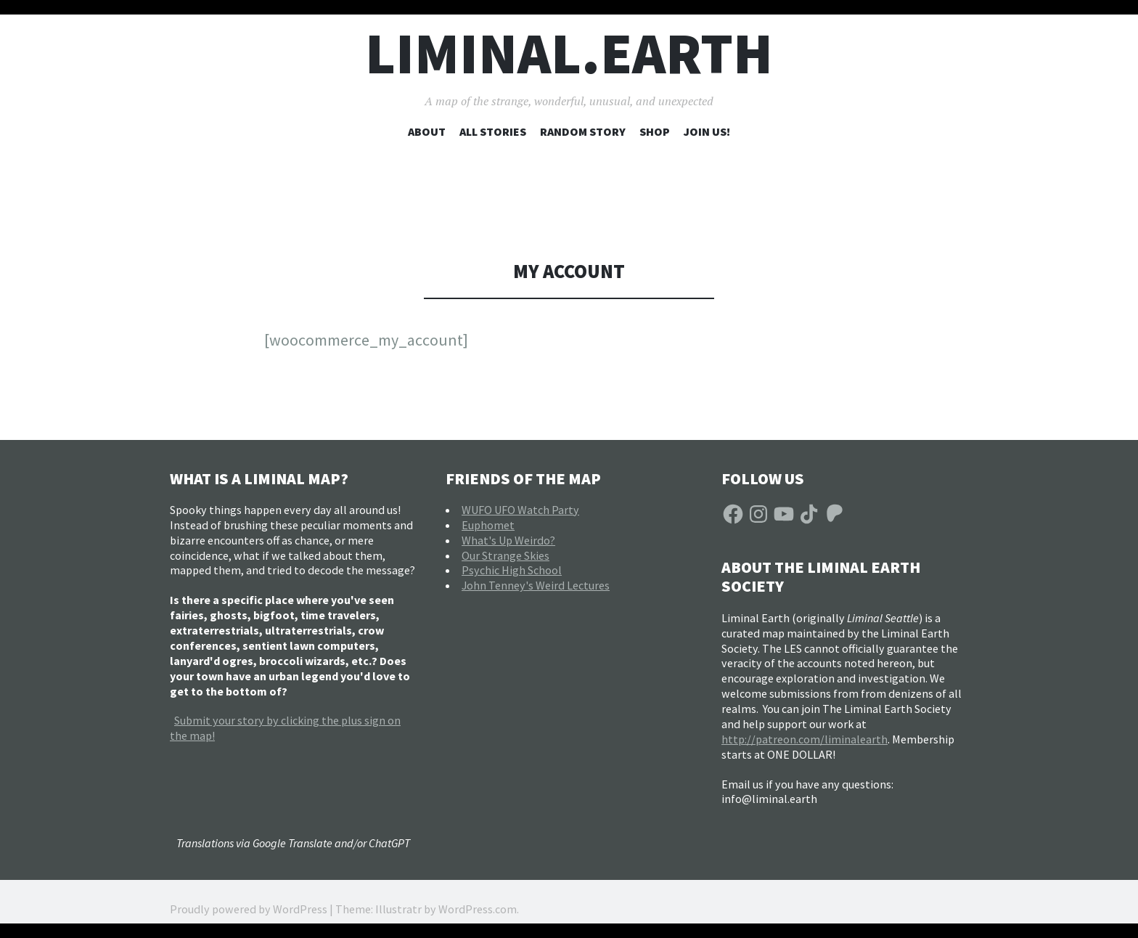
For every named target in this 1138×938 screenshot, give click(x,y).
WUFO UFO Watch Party (520, 509)
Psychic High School (512, 570)
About (427, 131)
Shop (654, 131)
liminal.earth (569, 53)
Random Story (583, 131)
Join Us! (707, 131)
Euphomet (488, 525)
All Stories (492, 131)
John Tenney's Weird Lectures (536, 585)
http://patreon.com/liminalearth (804, 739)
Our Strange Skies (505, 555)
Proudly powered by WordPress (248, 909)
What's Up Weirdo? (508, 540)
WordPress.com (477, 909)
